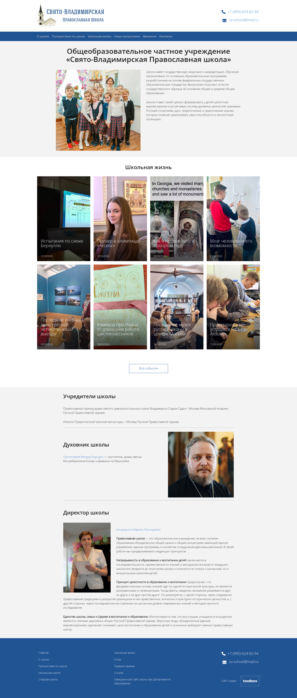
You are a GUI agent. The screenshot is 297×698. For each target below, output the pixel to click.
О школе (43, 659)
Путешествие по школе (52, 666)
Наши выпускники (127, 36)
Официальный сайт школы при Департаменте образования (142, 681)
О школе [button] (43, 36)
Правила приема (124, 666)
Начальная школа (49, 673)
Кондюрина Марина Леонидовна (138, 529)
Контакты (165, 36)
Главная (43, 652)
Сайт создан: (240, 681)
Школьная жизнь (99, 36)
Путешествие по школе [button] (68, 36)
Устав (117, 659)
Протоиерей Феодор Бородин (83, 457)
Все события (148, 368)
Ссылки (118, 673)
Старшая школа (48, 679)
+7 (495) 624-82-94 (243, 11)
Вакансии (149, 36)
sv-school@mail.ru (244, 19)
